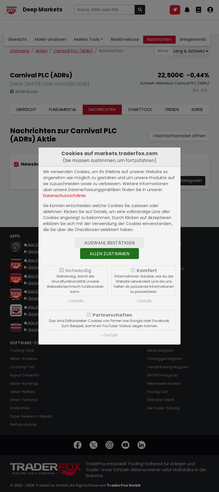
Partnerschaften (112, 315)
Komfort (147, 271)
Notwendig (78, 271)
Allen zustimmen (109, 253)
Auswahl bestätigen (109, 243)
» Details (75, 301)
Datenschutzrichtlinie (64, 196)
